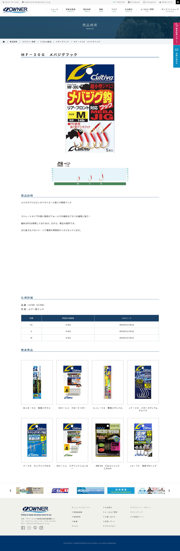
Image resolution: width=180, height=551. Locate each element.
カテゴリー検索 (29, 41)
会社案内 (108, 507)
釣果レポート (110, 521)
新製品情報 (78, 512)
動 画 (75, 521)
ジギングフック (62, 41)
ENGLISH (121, 2)
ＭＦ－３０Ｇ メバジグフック (87, 41)
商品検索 (13, 41)
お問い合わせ (110, 517)
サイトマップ (137, 512)
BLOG (76, 526)
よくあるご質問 (111, 512)
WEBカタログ (166, 2)
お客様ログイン (138, 517)
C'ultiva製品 (45, 41)
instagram (149, 2)
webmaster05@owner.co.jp (36, 2)
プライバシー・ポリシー (141, 507)
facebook (134, 2)
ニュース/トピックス (82, 507)
